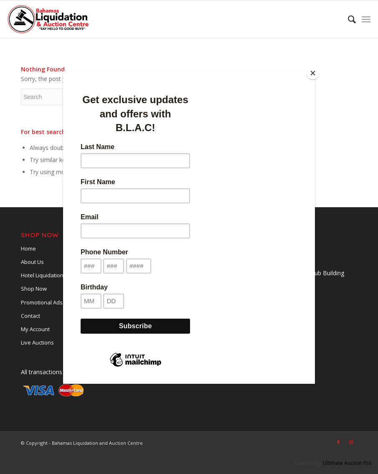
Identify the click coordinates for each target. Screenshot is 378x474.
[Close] (313, 73)
